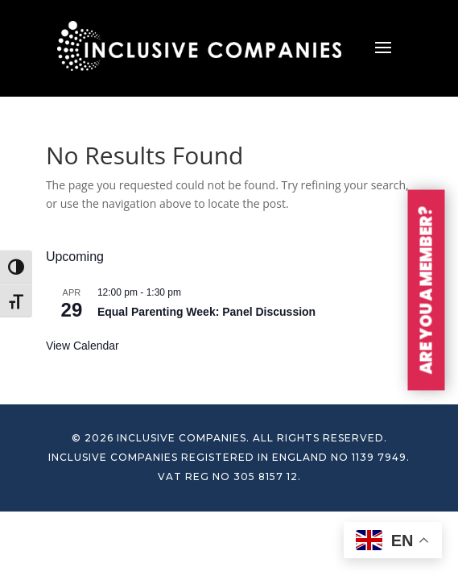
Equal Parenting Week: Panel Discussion (206, 311)
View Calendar (82, 345)
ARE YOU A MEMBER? (426, 290)
